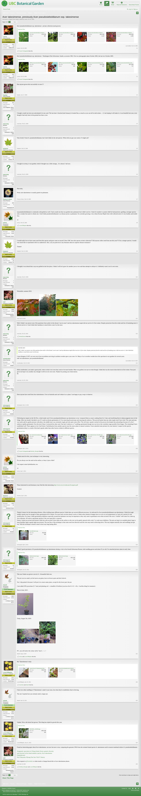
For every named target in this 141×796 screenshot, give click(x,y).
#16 (137, 450)
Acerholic (21, 687)
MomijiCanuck (22, 344)
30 (13, 412)
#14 (137, 392)
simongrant (6, 407)
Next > (15, 22)
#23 (137, 720)
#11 (137, 320)
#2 (137, 76)
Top (135, 791)
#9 (137, 263)
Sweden (12, 367)
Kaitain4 (5, 149)
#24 (137, 745)
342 (13, 102)
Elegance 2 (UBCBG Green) (8, 791)
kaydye (5, 95)
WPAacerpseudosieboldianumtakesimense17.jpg (99, 62)
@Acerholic (29, 764)
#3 (137, 108)
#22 (137, 684)
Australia (12, 416)
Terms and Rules (135, 793)
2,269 (12, 311)
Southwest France (10, 510)
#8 (137, 233)
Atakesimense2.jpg (63, 558)
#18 (137, 510)
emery (5, 223)
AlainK (5, 587)
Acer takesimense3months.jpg (124, 437)
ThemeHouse (24, 794)
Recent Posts (6, 9)
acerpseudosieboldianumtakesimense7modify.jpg (41, 32)
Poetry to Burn (7, 200)
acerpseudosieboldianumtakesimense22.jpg (127, 32)
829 (13, 203)
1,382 (12, 505)
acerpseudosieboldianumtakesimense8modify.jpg (70, 32)
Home (132, 791)
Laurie (25, 19)
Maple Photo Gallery (14, 19)
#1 (137, 48)
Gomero (5, 498)
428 (13, 44)
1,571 (12, 680)
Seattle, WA (11, 47)
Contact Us (124, 791)
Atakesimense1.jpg (34, 558)
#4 (137, 133)
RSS (138, 791)
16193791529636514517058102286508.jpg (69, 671)
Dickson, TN (11, 160)
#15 (137, 415)
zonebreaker (7, 360)
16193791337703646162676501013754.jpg (40, 671)
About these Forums (134, 4)
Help (129, 791)
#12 (137, 341)
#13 (137, 367)
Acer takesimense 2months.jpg (95, 437)
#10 (137, 288)
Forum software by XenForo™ (15, 793)
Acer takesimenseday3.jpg (36, 437)
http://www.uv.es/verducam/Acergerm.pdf (66, 487)
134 (13, 364)
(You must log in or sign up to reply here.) (129, 778)
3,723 (12, 232)
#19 (137, 547)
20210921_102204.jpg (35, 731)
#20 (137, 572)
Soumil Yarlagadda (23, 51)
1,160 (12, 156)
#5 (137, 159)
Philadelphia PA (10, 208)
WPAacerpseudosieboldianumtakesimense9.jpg (70, 62)
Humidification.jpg (34, 533)
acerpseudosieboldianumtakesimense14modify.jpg (100, 32)
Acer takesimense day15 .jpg (65, 437)
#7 (137, 208)
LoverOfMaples (23, 236)
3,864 (12, 598)
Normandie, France (9, 237)
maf (4, 303)
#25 (137, 771)
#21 (137, 656)
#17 (137, 482)
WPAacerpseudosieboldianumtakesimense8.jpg (41, 62)
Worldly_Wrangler (35, 453)
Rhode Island (11, 683)
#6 (137, 184)
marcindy (6, 124)
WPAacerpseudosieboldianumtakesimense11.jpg (128, 62)
